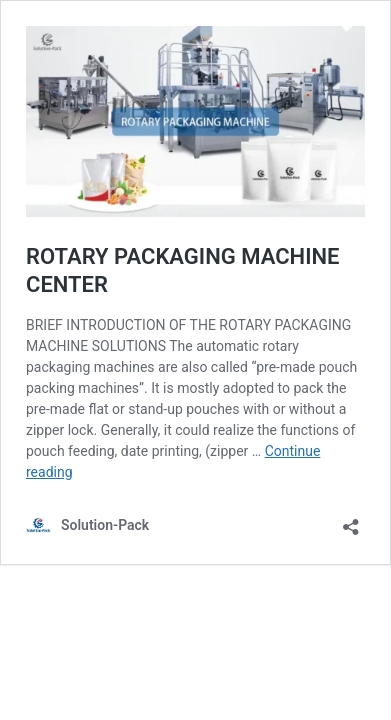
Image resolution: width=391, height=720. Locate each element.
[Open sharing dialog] (351, 520)
